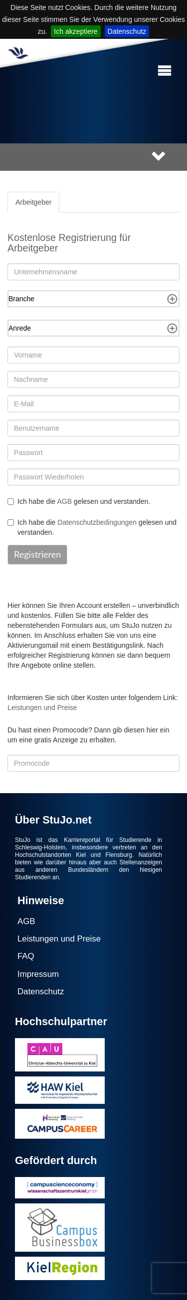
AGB (64, 501)
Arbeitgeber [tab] (33, 202)
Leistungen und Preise (42, 707)
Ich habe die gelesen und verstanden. (78, 501)
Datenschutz (127, 31)
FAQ (25, 956)
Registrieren (37, 554)
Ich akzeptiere (75, 31)
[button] (164, 71)
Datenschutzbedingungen (97, 522)
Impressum (38, 974)
